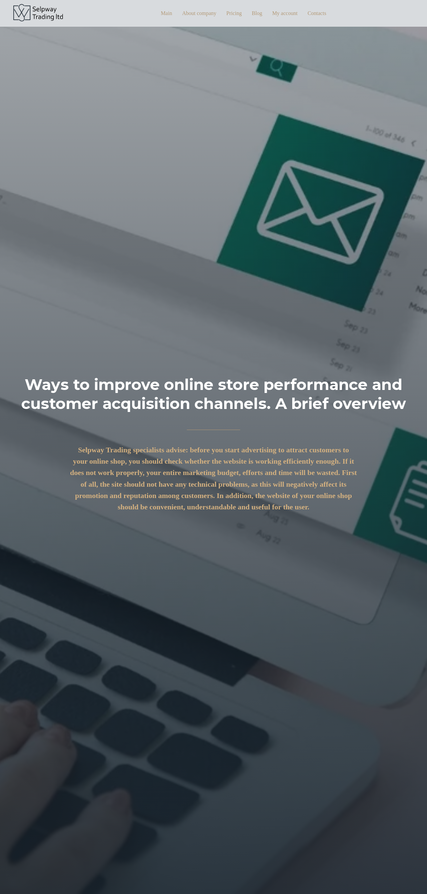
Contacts (317, 13)
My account (285, 13)
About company (199, 13)
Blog (257, 13)
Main (166, 13)
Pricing (234, 13)
